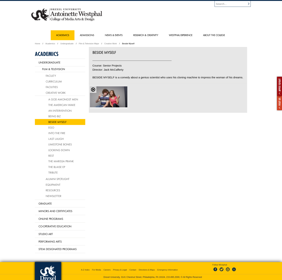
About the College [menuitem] (214, 35)
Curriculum (54, 81)
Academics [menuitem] (62, 35)
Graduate (45, 203)
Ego (51, 127)
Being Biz (54, 116)
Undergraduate (66, 43)
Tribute (53, 172)
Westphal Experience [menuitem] (180, 35)
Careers (107, 270)
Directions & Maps (147, 270)
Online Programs (50, 218)
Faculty (51, 75)
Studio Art (45, 234)
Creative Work (110, 43)
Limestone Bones (60, 144)
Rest (51, 155)
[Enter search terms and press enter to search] (234, 4)
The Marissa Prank (61, 161)
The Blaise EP (56, 167)
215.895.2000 (172, 277)
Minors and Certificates (55, 211)
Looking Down (59, 150)
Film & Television (53, 69)
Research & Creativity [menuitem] (145, 35)
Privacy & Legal (120, 270)
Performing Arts (50, 241)
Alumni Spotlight (57, 179)
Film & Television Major (89, 43)
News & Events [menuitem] (113, 35)
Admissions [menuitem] (87, 35)
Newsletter (53, 196)
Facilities (52, 87)
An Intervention (60, 110)
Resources (53, 190)
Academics (50, 43)
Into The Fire (56, 133)
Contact (132, 270)
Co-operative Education (54, 226)
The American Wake (61, 105)
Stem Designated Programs (57, 249)
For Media (96, 270)
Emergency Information (167, 270)
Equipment (53, 184)
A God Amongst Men (63, 99)
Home (37, 43)
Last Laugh (56, 139)
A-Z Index (85, 270)
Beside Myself (57, 122)
